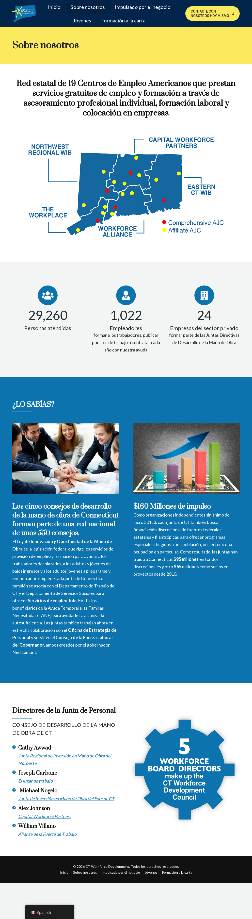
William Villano (37, 826)
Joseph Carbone (37, 773)
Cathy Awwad (34, 748)
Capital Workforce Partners (44, 816)
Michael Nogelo (37, 790)
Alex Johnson (34, 808)
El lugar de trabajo (35, 781)
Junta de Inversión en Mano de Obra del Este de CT (66, 798)
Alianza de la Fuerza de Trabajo (47, 834)
